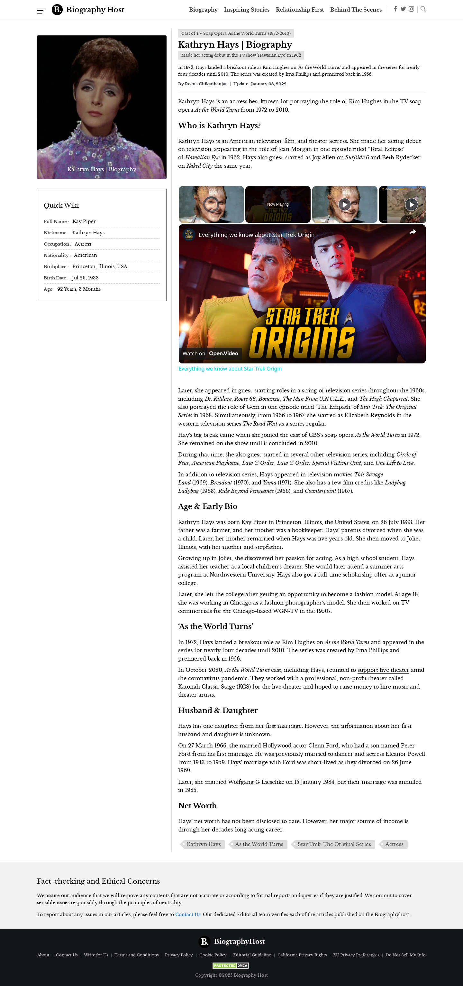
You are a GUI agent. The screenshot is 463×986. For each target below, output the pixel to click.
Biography (203, 9)
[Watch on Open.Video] (210, 354)
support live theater (383, 670)
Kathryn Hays (204, 844)
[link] (189, 234)
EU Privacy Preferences (356, 955)
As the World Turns (259, 844)
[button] (421, 9)
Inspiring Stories (246, 9)
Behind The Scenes (356, 9)
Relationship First (300, 9)
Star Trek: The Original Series (334, 844)
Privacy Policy (179, 955)
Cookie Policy (213, 955)
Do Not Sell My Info (406, 955)
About (43, 955)
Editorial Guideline (252, 955)
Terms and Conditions (136, 955)
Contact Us (187, 914)
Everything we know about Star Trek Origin (257, 235)
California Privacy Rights (302, 955)
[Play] (344, 204)
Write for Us (96, 955)
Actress (395, 844)
